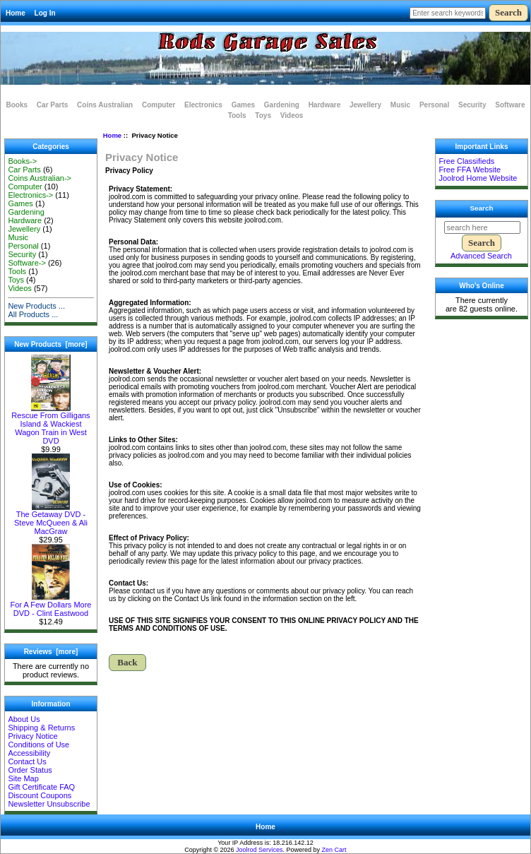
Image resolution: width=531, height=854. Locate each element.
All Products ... (33, 314)
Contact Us (27, 761)
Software (510, 105)
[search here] (482, 227)
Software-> (27, 263)
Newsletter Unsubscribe (49, 804)
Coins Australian (105, 105)
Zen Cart (334, 849)
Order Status (30, 770)
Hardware (325, 105)
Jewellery (365, 105)
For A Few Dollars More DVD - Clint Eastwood (51, 605)
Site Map (23, 778)
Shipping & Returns (41, 727)
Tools (237, 115)
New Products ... (36, 306)
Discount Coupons (39, 795)
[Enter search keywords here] (448, 13)
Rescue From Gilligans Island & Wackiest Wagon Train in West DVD (50, 424)
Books (17, 105)
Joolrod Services (259, 849)
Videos (292, 115)
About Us (24, 719)
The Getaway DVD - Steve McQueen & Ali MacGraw (51, 519)
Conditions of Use (38, 744)
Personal (434, 105)
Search (482, 208)
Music (400, 105)
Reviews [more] (51, 652)
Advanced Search (481, 255)
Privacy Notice (32, 736)
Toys (263, 115)
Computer (158, 105)
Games (243, 105)
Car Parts (52, 105)
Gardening (281, 105)
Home (15, 13)
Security (472, 105)
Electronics (203, 105)
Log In (45, 13)
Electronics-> (30, 195)
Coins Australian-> (39, 178)
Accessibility (29, 753)
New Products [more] (50, 344)
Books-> (22, 161)
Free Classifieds (466, 161)
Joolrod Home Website (477, 178)
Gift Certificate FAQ (41, 787)
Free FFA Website (469, 169)
